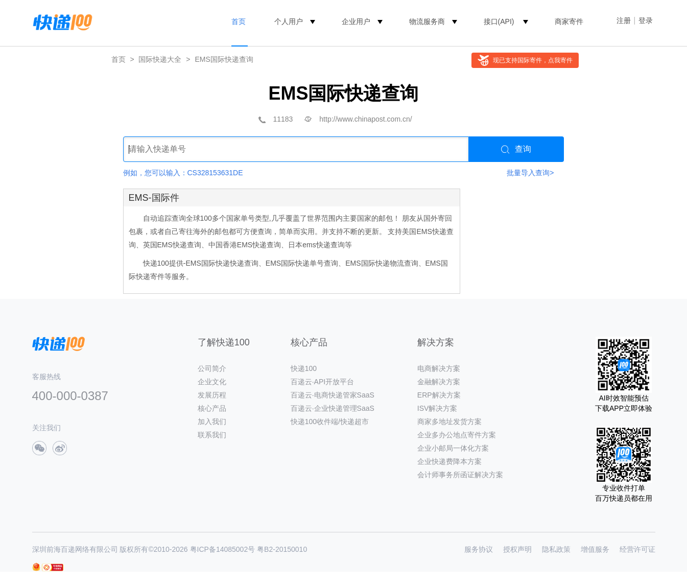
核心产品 (212, 408)
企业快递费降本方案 (449, 461)
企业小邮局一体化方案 (453, 448)
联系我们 (212, 435)
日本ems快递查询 (316, 245)
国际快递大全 (159, 59)
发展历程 (212, 395)
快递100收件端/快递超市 (330, 421)
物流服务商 (427, 21)
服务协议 (478, 549)
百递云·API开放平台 (322, 382)
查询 (516, 149)
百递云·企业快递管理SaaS (332, 408)
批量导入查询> (530, 173)
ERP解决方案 (439, 395)
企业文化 (212, 382)
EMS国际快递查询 (224, 59)
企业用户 (356, 21)
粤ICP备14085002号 (222, 549)
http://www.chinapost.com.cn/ (365, 119)
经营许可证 (637, 549)
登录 (645, 20)
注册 (624, 20)
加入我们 (212, 421)
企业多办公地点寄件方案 (456, 435)
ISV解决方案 (437, 408)
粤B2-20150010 (282, 549)
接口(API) (499, 21)
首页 (238, 21)
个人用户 (288, 21)
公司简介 (212, 368)
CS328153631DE (215, 173)
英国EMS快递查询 (172, 245)
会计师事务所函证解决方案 (460, 475)
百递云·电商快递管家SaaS (332, 395)
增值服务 (595, 549)
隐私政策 (556, 549)
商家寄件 (569, 21)
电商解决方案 (438, 368)
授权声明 (517, 549)
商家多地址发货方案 (449, 421)
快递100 (304, 368)
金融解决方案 (438, 382)
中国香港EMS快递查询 (244, 245)
